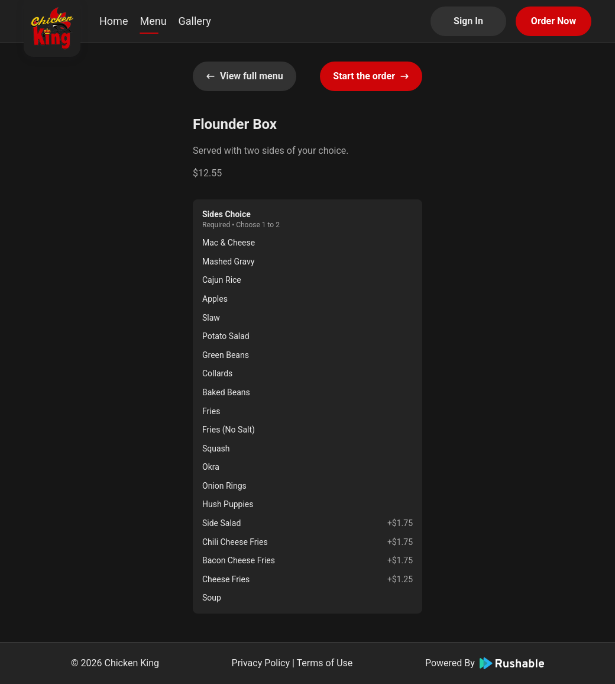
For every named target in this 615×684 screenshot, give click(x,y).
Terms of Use (325, 663)
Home (113, 21)
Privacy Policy (261, 663)
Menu (153, 21)
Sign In (468, 21)
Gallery (195, 21)
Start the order (371, 76)
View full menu (244, 76)
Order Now (553, 21)
